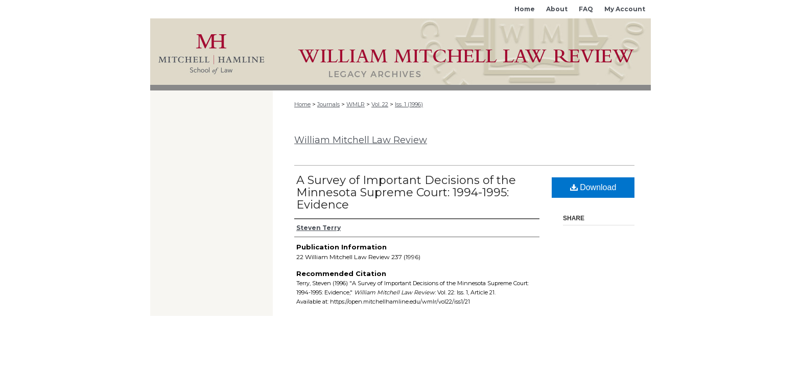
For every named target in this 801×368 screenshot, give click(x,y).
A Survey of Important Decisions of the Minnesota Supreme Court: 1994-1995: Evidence (406, 192)
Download (593, 187)
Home (302, 104)
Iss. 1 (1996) (409, 104)
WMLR (355, 104)
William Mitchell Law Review (360, 140)
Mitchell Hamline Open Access (462, 51)
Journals (328, 104)
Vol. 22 (379, 104)
